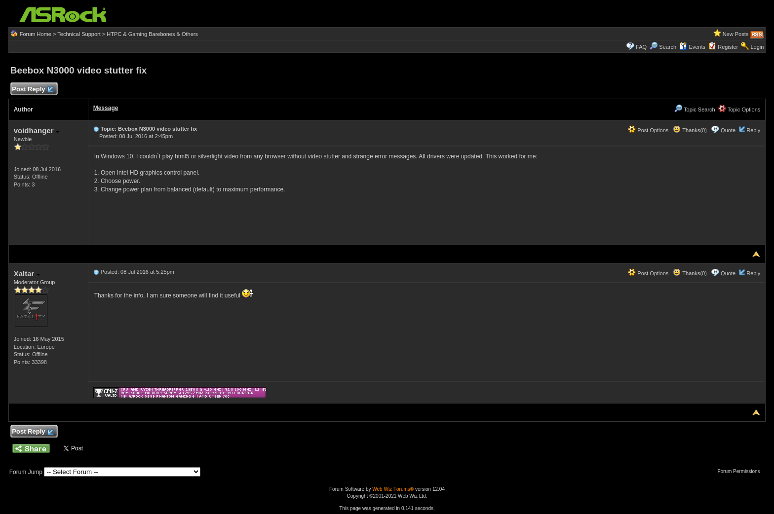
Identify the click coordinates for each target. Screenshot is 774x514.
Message (105, 108)
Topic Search (694, 109)
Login (757, 47)
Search (667, 47)
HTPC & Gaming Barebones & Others (152, 34)
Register (728, 47)
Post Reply (32, 89)
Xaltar (27, 273)
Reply (753, 130)
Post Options (648, 130)
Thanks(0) (689, 130)
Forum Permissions (741, 471)
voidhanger (36, 130)
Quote (728, 130)
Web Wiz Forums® (393, 489)
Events (692, 47)
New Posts (736, 34)
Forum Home (35, 34)
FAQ (641, 47)
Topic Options (739, 109)
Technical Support (78, 34)
